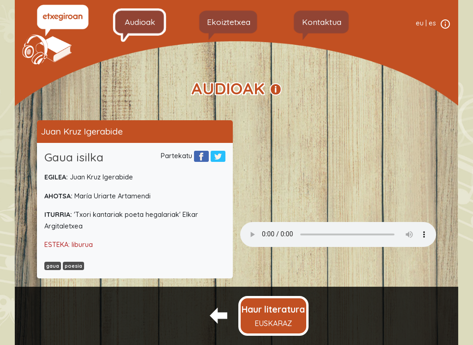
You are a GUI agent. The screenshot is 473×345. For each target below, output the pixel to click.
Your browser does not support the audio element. (338, 234)
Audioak (140, 22)
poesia (73, 266)
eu (420, 23)
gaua (52, 266)
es (432, 23)
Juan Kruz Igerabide (82, 131)
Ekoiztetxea (228, 22)
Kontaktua (321, 22)
